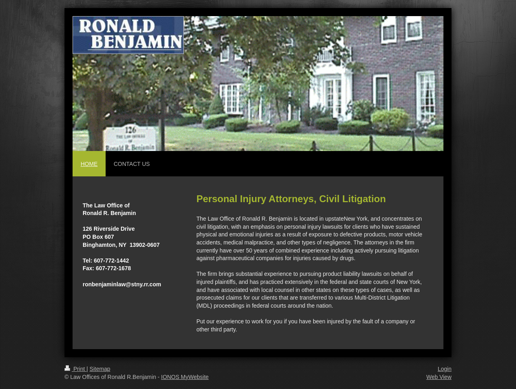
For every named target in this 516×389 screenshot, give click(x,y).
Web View (439, 377)
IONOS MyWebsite (185, 377)
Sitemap (99, 369)
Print (75, 369)
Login (445, 369)
